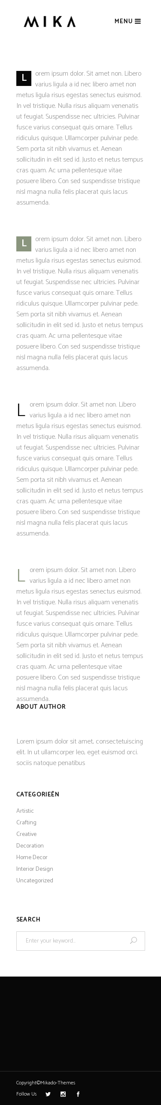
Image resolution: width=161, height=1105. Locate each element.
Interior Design (34, 869)
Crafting (26, 823)
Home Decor (32, 858)
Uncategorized (34, 881)
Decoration (30, 846)
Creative (26, 834)
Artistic (25, 811)
